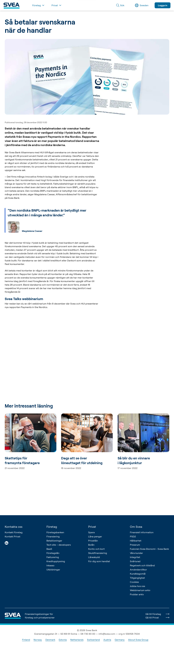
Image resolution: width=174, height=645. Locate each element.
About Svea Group (138, 639)
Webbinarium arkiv (140, 590)
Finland (26, 639)
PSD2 (133, 536)
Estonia (63, 639)
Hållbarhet (135, 540)
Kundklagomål (138, 573)
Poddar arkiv (137, 594)
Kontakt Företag (13, 532)
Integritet (135, 557)
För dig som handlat (99, 561)
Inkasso (50, 565)
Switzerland (93, 639)
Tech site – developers (58, 544)
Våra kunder (136, 553)
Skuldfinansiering (97, 553)
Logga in (162, 5)
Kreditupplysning (55, 561)
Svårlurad (135, 561)
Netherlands (76, 639)
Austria (107, 639)
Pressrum (135, 544)
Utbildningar (53, 569)
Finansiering (53, 536)
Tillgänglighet (137, 577)
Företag (51, 526)
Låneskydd (94, 557)
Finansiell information (141, 532)
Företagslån (52, 553)
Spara (91, 532)
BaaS (49, 548)
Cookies (134, 581)
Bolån (91, 544)
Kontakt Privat (12, 536)
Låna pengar (95, 536)
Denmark (50, 639)
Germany (120, 639)
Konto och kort (96, 548)
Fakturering (52, 557)
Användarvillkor (138, 569)
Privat (92, 526)
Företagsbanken (55, 532)
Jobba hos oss (137, 586)
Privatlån (93, 540)
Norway (38, 639)
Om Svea (136, 526)
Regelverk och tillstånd (142, 565)
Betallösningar (54, 540)
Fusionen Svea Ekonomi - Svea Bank (149, 548)
